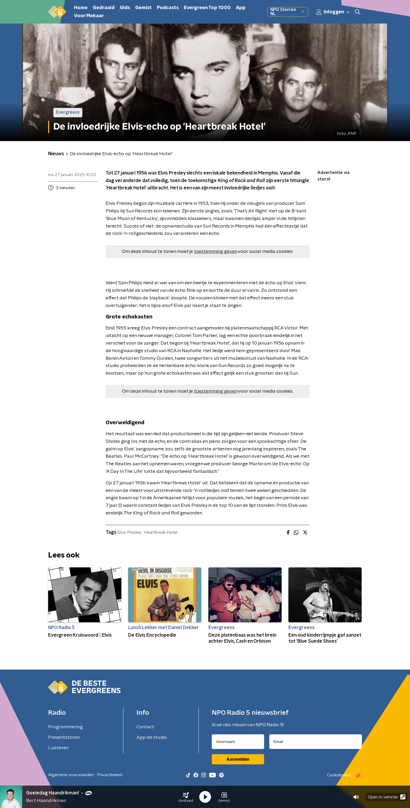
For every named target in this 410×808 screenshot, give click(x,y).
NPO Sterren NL (287, 12)
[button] (186, 797)
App (241, 7)
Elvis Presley (129, 532)
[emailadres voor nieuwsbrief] (315, 741)
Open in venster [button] (386, 796)
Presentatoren (64, 737)
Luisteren (58, 748)
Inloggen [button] (333, 12)
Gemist (143, 7)
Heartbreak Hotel (160, 532)
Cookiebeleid (339, 775)
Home (81, 7)
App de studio (151, 737)
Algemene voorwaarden (71, 775)
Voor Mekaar (89, 16)
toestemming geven (215, 251)
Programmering (65, 727)
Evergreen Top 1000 (207, 7)
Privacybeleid (109, 775)
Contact (145, 727)
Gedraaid (104, 7)
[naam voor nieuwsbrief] (238, 741)
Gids (125, 7)
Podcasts (168, 7)
